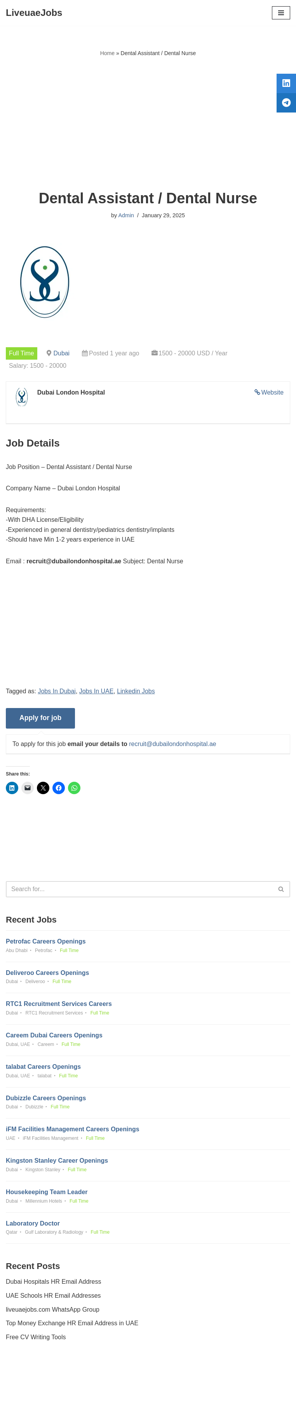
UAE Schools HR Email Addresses (53, 1297)
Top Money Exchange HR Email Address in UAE (72, 1324)
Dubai (62, 353)
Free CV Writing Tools (36, 1338)
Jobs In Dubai (57, 692)
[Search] (139, 889)
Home (107, 53)
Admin (126, 215)
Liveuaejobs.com (119, 1399)
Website (272, 392)
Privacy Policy (26, 1383)
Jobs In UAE (96, 692)
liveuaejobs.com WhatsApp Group (53, 1311)
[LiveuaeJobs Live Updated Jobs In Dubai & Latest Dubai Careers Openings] (34, 12)
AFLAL (190, 1399)
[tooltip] (285, 84)
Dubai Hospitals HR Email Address (53, 1283)
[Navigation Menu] (281, 12)
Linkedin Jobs (136, 692)
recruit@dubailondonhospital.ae (173, 744)
